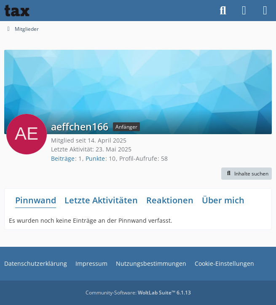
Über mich (223, 200)
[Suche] (222, 10)
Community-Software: (138, 292)
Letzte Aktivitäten (101, 200)
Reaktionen (169, 200)
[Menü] (265, 10)
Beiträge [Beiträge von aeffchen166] (63, 158)
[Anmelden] (244, 10)
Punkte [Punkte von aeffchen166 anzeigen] (95, 158)
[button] (246, 173)
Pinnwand (35, 200)
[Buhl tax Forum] (17, 10)
